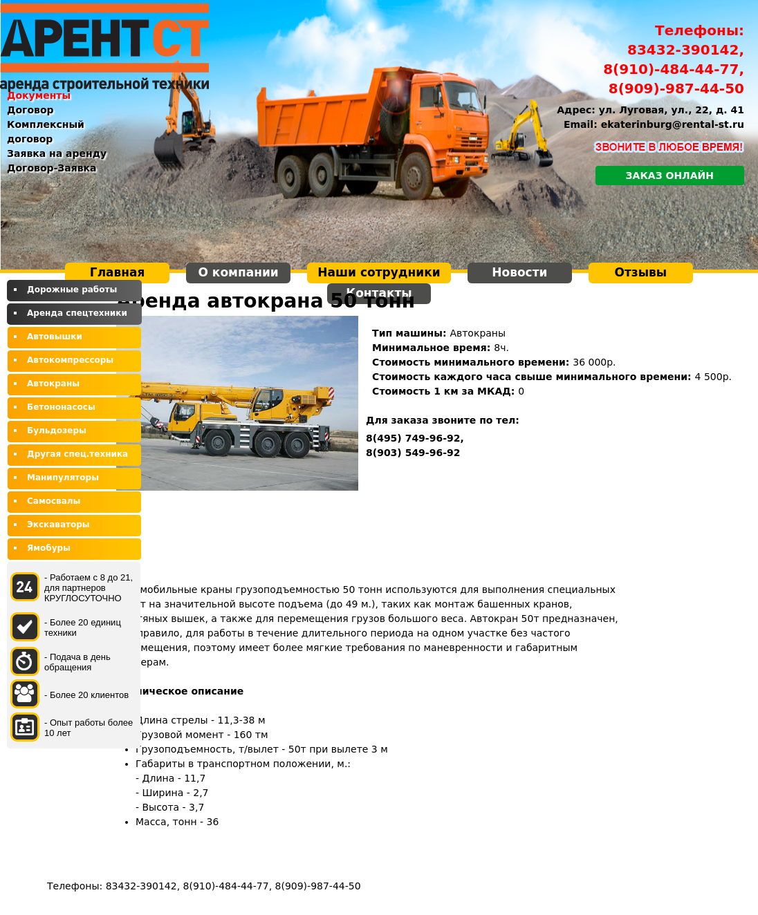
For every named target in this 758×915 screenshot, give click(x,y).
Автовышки (54, 336)
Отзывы (641, 272)
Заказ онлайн (670, 175)
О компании (238, 272)
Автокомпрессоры (70, 360)
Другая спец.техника (77, 454)
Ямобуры (49, 548)
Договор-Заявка (52, 167)
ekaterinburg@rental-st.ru (672, 124)
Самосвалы (53, 501)
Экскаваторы (58, 524)
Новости (519, 272)
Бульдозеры (56, 430)
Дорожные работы (72, 289)
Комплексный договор (45, 131)
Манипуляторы (63, 477)
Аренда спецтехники (77, 313)
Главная (117, 272)
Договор (30, 109)
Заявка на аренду (57, 153)
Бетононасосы (61, 407)
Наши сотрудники (378, 272)
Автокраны (53, 383)
